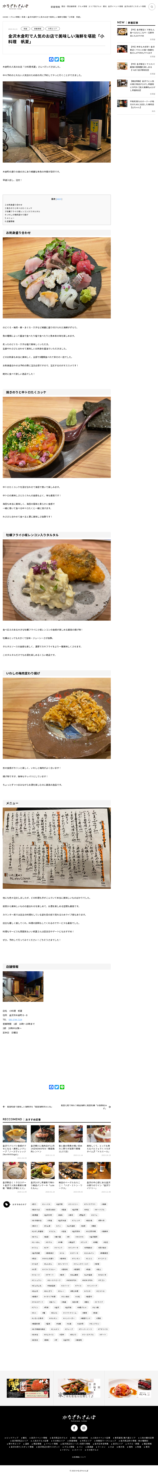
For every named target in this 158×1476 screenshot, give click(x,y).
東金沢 (72, 1242)
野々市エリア (13, 1443)
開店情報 (147, 1443)
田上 (99, 1269)
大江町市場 (91, 1231)
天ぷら (54, 1313)
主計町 (81, 1324)
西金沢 (82, 1215)
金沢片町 (48, 1215)
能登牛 (89, 1296)
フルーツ (36, 1275)
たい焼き (66, 1296)
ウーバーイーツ (86, 1329)
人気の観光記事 (146, 1437)
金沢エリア (117, 1443)
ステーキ (74, 1253)
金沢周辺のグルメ (58, 1437)
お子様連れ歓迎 (39, 1329)
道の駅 (75, 1302)
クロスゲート (38, 1302)
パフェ (35, 1247)
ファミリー (74, 1204)
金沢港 (60, 1204)
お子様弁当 (37, 1220)
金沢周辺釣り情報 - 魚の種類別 (133, 1440)
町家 (47, 1307)
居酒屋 (35, 1215)
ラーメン (100, 1446)
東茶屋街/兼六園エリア (124, 1437)
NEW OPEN (87, 1280)
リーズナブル (88, 1334)
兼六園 (58, 1237)
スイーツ (65, 1285)
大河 (34, 1269)
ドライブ (99, 1302)
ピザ (47, 1247)
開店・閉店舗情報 (79, 1437)
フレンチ (76, 1220)
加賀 (83, 1226)
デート (103, 1334)
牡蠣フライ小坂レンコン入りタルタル (24, 211)
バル (62, 1253)
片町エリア (52, 28)
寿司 (71, 1215)
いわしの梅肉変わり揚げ (18, 214)
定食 (64, 1231)
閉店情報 (36, 1443)
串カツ (35, 1226)
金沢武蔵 (36, 1253)
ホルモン (53, 1318)
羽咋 (62, 1334)
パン (59, 1226)
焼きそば (36, 1209)
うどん (52, 1231)
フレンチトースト (82, 1264)
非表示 (59, 199)
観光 (87, 1302)
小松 (78, 1296)
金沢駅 (75, 1209)
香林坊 (63, 1258)
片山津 (47, 1226)
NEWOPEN (72, 1280)
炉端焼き (88, 1247)
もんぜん (48, 1264)
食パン (53, 1302)
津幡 (96, 1242)
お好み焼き (51, 1209)
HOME (5, 17)
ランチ (84, 1242)
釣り (34, 1204)
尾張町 (77, 1269)
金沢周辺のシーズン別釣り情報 (75, 1443)
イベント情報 (50, 1443)
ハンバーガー (69, 1318)
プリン (35, 1307)
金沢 (57, 1307)
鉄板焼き (50, 1253)
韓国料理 (36, 1324)
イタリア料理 (50, 1296)
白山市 (35, 1291)
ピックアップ (11, 1437)
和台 (34, 1258)
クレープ (69, 1329)
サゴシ (102, 1280)
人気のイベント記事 (100, 1437)
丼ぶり (73, 1334)
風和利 (65, 1269)
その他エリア (57, 1440)
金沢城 (68, 1307)
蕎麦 (94, 1226)
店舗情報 (10, 221)
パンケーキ (74, 1247)
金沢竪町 (94, 1237)
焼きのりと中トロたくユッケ (20, 207)
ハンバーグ (92, 1285)
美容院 (79, 1340)
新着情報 (56, 6)
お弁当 (35, 1334)
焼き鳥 (89, 1220)
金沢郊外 (76, 1231)
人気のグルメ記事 (39, 1440)
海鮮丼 (105, 1231)
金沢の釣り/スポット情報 (20, 1446)
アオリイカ (103, 1329)
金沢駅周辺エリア (18, 1440)
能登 (47, 1237)
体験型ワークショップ (105, 1440)
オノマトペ (63, 1264)
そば (111, 1446)
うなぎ (35, 1264)
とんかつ (55, 1329)
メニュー (10, 217)
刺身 (96, 1313)
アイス (78, 1285)
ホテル (49, 1242)
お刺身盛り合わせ (14, 204)
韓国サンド (86, 1318)
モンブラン (95, 1324)
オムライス (49, 1334)
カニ (34, 1313)
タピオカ (80, 1237)
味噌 (97, 1264)
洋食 (50, 1220)
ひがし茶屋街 (38, 1231)
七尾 (69, 1324)
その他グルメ (91, 1449)
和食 (23, 17)
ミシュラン (37, 1280)
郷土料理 (74, 1291)
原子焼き (102, 1247)
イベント (59, 1247)
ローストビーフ (54, 1280)
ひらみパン (89, 1253)
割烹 (62, 1275)
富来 (48, 1324)
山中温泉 (88, 1275)
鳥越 (64, 1302)
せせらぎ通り (48, 1258)
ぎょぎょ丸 (37, 1285)
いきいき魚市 (38, 1318)
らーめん (36, 1242)
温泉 (26, 1443)
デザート (50, 1275)
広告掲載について (79, 1457)
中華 (61, 1242)
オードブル (100, 1209)
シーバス (46, 1204)
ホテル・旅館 (132, 1443)
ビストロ (101, 1291)
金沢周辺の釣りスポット (48, 1446)
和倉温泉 (51, 1285)
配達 (64, 1209)
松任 (106, 1242)
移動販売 (104, 1253)
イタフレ (64, 1449)
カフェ (95, 1215)
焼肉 (61, 1215)
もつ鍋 (96, 1307)
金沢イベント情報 (38, 1437)
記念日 (35, 1340)
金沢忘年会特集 (100, 1443)
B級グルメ (82, 1307)
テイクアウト (90, 1204)
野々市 (101, 1220)
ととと (89, 1258)
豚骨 (85, 1313)
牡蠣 (59, 1324)
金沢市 (67, 1340)
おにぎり (48, 1291)
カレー (61, 1291)
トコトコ (102, 1258)
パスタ (87, 1291)
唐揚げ (35, 1296)
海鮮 (104, 1204)
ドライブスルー (49, 1269)
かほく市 (102, 1275)
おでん (35, 1237)
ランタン (76, 1258)
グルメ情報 (15, 17)
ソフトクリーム (70, 1313)
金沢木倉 (62, 1220)
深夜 (99, 1318)
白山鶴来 (74, 1275)
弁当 (87, 1209)
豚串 (47, 1340)
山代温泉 (71, 1226)
